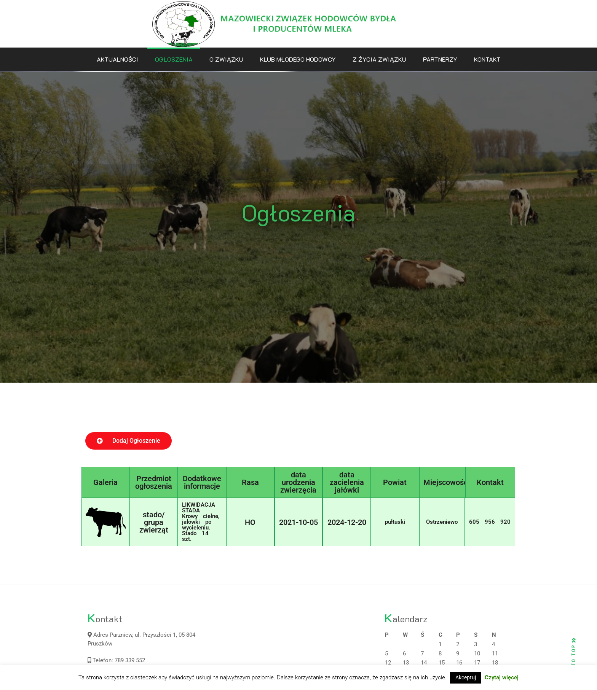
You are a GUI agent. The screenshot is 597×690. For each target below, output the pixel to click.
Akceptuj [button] (465, 677)
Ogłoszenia (174, 59)
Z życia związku (379, 59)
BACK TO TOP (574, 659)
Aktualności (117, 59)
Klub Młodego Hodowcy (298, 59)
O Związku (226, 59)
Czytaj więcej (502, 677)
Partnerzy (440, 59)
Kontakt (487, 59)
